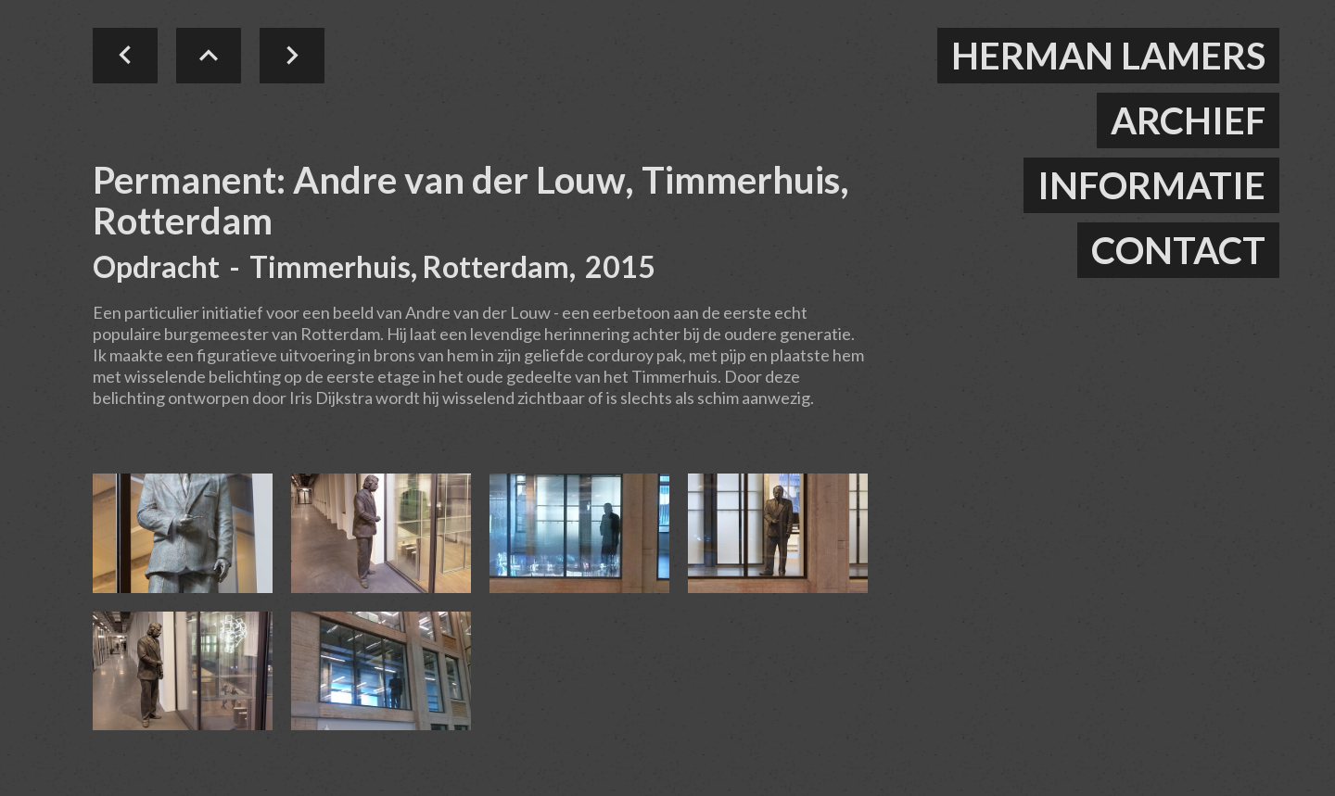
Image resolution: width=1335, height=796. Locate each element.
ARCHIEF (1188, 120)
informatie (1151, 185)
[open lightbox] (183, 533)
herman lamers (1108, 55)
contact (1178, 250)
